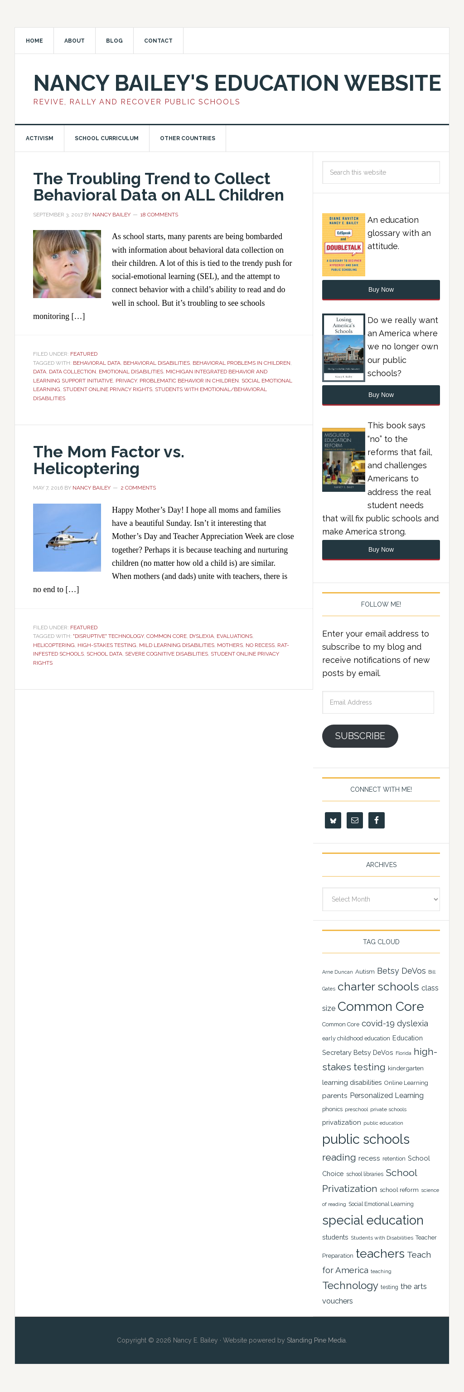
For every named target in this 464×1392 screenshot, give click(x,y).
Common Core (166, 635)
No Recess (260, 645)
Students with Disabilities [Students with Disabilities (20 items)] (382, 1238)
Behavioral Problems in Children (241, 363)
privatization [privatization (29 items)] (341, 1123)
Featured (83, 354)
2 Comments (138, 487)
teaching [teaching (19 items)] (381, 1272)
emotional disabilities (131, 371)
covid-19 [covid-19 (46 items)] (378, 1024)
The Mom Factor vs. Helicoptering (109, 459)
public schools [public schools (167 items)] (366, 1139)
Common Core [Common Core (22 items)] (340, 1025)
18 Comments (159, 214)
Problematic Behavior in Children (189, 380)
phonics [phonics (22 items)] (332, 1110)
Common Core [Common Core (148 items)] (381, 1007)
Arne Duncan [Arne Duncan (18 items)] (337, 973)
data (39, 371)
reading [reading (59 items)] (339, 1157)
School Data (104, 653)
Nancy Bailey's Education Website (237, 83)
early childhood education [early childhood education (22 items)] (356, 1038)
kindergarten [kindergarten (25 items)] (406, 1069)
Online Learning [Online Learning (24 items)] (406, 1083)
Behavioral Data (97, 363)
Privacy (126, 380)
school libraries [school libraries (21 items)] (364, 1174)
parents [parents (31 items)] (335, 1096)
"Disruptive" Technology (108, 635)
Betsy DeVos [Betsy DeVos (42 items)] (401, 971)
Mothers (230, 645)
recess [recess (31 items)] (369, 1158)
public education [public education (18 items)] (383, 1124)
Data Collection (72, 371)
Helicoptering (54, 645)
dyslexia (201, 635)
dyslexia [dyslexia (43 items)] (412, 1024)
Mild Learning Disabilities (176, 645)
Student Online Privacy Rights (107, 389)
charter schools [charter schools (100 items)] (378, 987)
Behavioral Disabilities (156, 363)
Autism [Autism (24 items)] (365, 972)
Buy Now (381, 290)
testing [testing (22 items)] (389, 1287)
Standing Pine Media (316, 1340)
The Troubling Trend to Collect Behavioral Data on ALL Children (160, 187)
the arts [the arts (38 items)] (414, 1286)
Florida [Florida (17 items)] (403, 1053)
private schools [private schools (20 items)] (388, 1110)
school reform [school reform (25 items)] (399, 1190)
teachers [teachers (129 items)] (380, 1254)
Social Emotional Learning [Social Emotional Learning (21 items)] (381, 1205)
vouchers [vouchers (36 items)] (337, 1301)
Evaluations (234, 635)
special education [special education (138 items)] (373, 1220)
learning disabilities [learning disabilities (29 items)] (352, 1083)
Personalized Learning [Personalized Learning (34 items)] (387, 1096)
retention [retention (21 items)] (394, 1159)
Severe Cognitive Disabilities (166, 653)
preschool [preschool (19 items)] (356, 1110)
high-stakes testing (106, 645)
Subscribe (360, 736)
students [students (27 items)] (335, 1238)
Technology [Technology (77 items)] (350, 1286)
